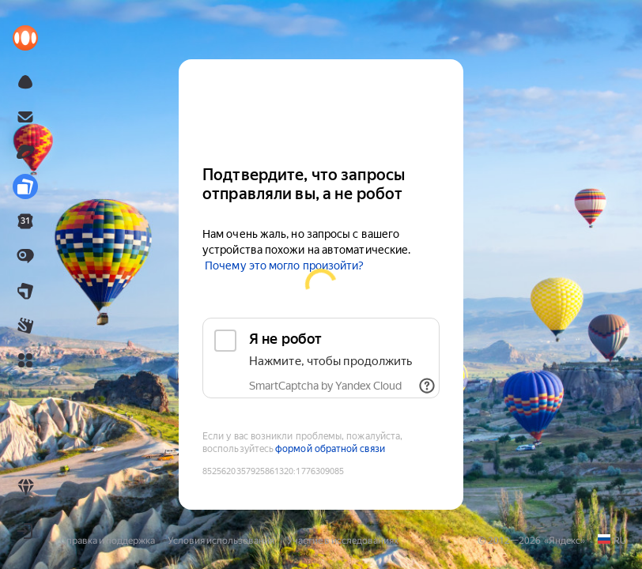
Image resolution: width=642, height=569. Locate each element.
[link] (25, 38)
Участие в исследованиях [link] (342, 540)
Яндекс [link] (564, 540)
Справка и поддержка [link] (107, 540)
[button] (25, 360)
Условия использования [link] (221, 540)
